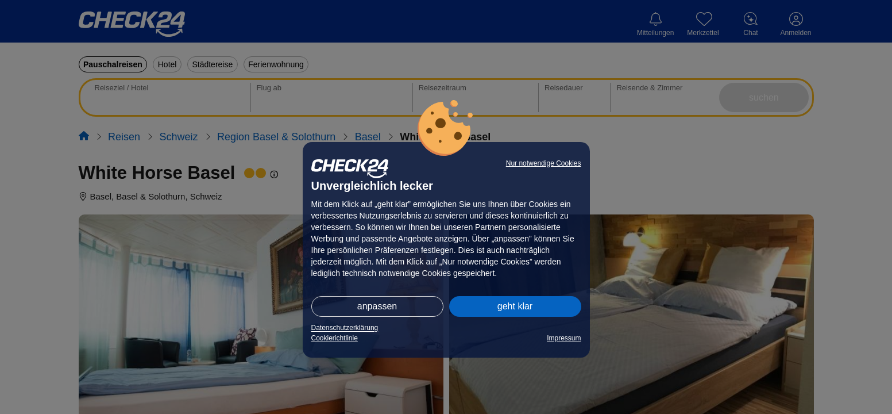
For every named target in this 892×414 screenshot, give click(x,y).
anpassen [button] (377, 306)
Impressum (564, 338)
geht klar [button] (514, 306)
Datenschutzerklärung (345, 328)
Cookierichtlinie (334, 338)
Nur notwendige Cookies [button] (543, 163)
